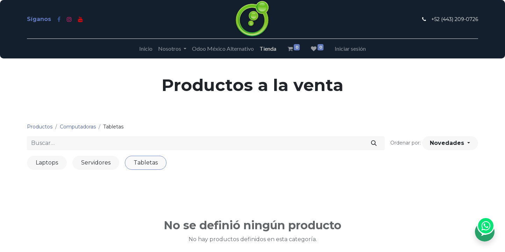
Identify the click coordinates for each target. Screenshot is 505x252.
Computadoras (78, 127)
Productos (39, 127)
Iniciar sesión (350, 48)
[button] (450, 143)
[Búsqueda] (374, 143)
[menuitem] (145, 49)
